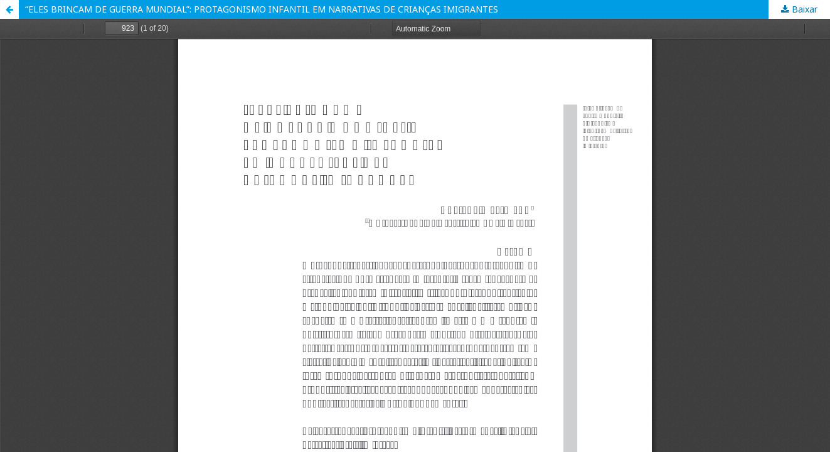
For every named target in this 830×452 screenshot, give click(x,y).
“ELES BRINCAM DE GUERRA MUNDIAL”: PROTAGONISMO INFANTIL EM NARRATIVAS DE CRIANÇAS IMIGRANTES (261, 9)
